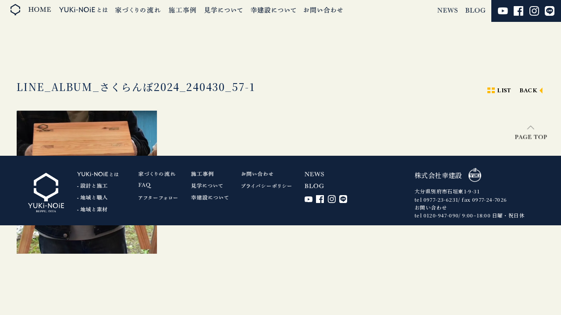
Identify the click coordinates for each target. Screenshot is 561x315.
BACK (528, 90)
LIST (504, 90)
